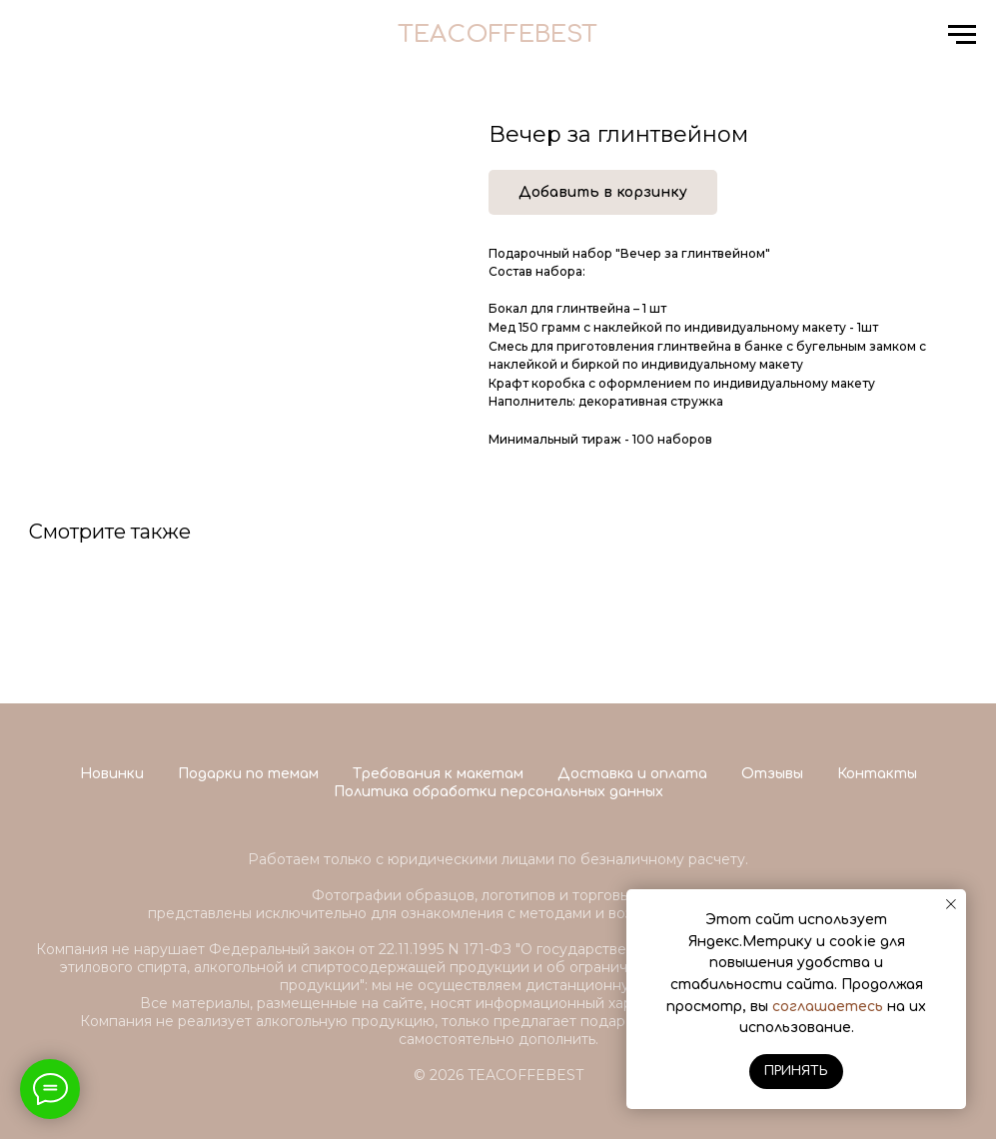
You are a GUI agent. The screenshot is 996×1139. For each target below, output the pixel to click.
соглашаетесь (827, 1006)
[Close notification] (951, 904)
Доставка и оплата (632, 773)
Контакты (877, 773)
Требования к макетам (438, 773)
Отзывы (772, 773)
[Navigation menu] (962, 35)
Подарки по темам (248, 773)
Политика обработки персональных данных (498, 791)
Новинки (112, 773)
